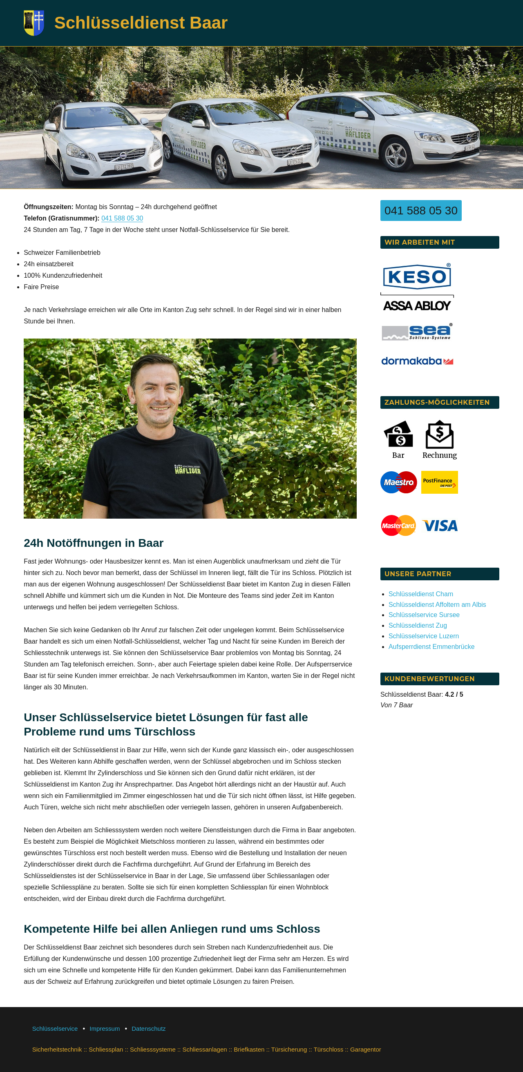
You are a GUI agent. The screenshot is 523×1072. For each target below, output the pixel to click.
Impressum (104, 1028)
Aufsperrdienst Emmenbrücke (432, 646)
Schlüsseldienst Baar (141, 22)
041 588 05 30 (122, 218)
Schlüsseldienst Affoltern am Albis (437, 604)
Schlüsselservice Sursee (424, 614)
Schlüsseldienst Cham (421, 594)
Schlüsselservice (55, 1028)
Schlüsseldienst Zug (418, 625)
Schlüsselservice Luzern (424, 636)
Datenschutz (148, 1028)
